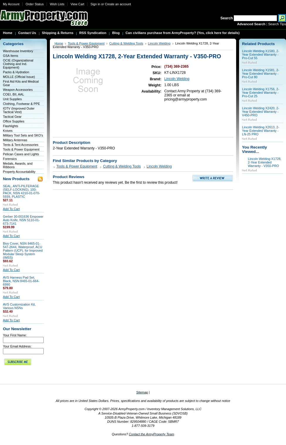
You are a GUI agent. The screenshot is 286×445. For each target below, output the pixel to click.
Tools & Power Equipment (21, 149)
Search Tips (277, 24)
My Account (11, 4)
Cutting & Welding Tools (126, 43)
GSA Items (10, 55)
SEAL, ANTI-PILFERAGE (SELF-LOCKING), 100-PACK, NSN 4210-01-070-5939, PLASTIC (21, 191)
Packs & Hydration (16, 72)
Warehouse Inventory (18, 51)
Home (59, 43)
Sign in (95, 4)
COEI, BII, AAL (13, 94)
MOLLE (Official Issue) (19, 77)
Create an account (118, 4)
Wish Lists (57, 4)
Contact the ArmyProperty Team (151, 434)
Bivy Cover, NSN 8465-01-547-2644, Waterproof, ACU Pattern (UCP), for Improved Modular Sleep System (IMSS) (23, 250)
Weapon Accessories (18, 89)
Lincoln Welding (159, 43)
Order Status (35, 4)
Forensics (10, 159)
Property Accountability (19, 171)
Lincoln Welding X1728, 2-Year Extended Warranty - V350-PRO (264, 162)
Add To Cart (11, 209)
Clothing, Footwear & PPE (21, 103)
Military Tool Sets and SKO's (23, 135)
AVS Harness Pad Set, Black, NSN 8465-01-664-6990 (21, 281)
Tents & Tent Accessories (20, 144)
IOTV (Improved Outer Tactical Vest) (19, 110)
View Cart (77, 4)
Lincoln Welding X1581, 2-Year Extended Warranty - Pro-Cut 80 (260, 73)
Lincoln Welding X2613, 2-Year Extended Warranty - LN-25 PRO (260, 130)
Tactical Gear (12, 116)
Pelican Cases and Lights (21, 154)
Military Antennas (15, 140)
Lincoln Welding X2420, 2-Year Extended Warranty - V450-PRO (260, 111)
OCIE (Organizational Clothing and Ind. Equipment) (18, 64)
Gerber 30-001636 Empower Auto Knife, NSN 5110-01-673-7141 (23, 220)
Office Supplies (13, 121)
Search (226, 18)
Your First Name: (15, 335)
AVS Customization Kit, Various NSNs (19, 306)
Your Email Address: (17, 346)
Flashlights (10, 126)
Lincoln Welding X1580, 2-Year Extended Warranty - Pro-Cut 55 (260, 54)
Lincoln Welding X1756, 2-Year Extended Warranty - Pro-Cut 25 (260, 92)
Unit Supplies (12, 99)
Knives (8, 130)
